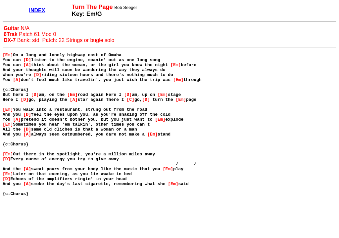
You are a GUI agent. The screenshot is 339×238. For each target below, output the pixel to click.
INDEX (37, 10)
